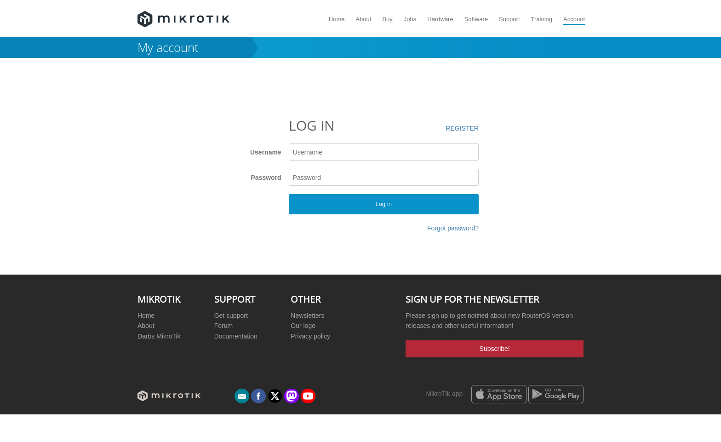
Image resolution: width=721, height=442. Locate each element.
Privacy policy (310, 336)
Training (541, 19)
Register (462, 128)
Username (265, 152)
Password (266, 177)
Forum (223, 325)
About (363, 19)
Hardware (440, 19)
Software (476, 19)
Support (509, 19)
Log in (384, 204)
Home (337, 19)
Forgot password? (453, 228)
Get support (231, 315)
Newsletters (307, 315)
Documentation (236, 336)
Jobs (410, 19)
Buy (387, 19)
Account (574, 19)
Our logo (303, 325)
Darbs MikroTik (159, 336)
